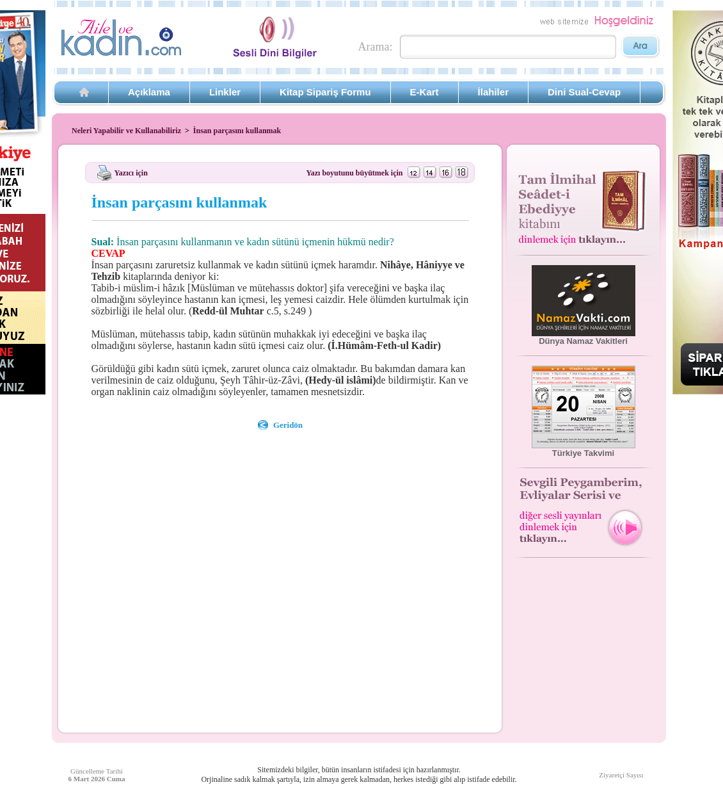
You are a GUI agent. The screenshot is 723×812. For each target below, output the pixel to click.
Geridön (288, 425)
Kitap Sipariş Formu (325, 91)
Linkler (225, 91)
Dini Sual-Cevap (584, 91)
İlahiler (493, 91)
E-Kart (424, 91)
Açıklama (149, 91)
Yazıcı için (131, 172)
